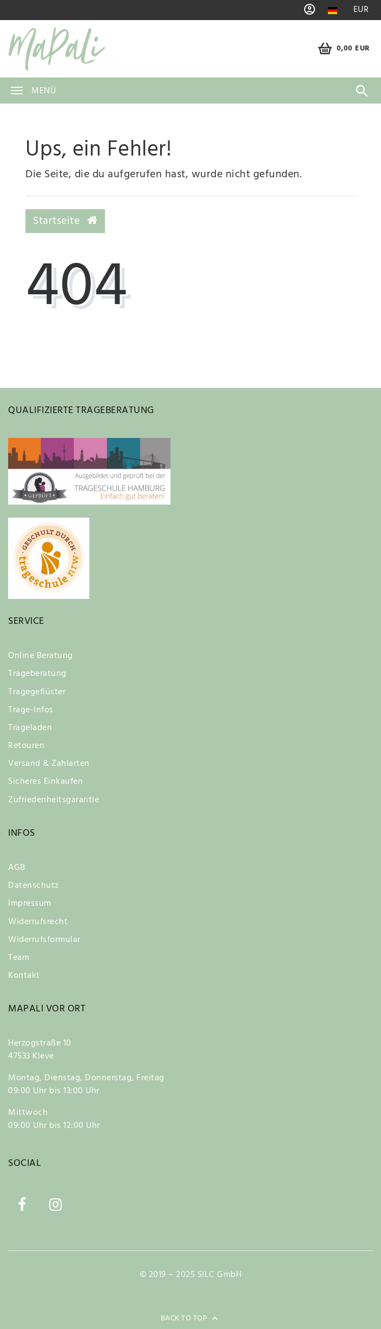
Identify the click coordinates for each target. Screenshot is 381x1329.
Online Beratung (40, 656)
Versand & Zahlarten (49, 764)
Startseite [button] (65, 221)
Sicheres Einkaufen (45, 782)
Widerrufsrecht (38, 922)
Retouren (26, 746)
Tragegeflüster (36, 692)
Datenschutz (33, 886)
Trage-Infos (31, 710)
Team (18, 958)
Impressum (29, 903)
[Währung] (361, 10)
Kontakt (24, 976)
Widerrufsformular (44, 940)
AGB (16, 868)
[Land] (332, 10)
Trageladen (30, 728)
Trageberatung (37, 674)
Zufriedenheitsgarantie (53, 800)
